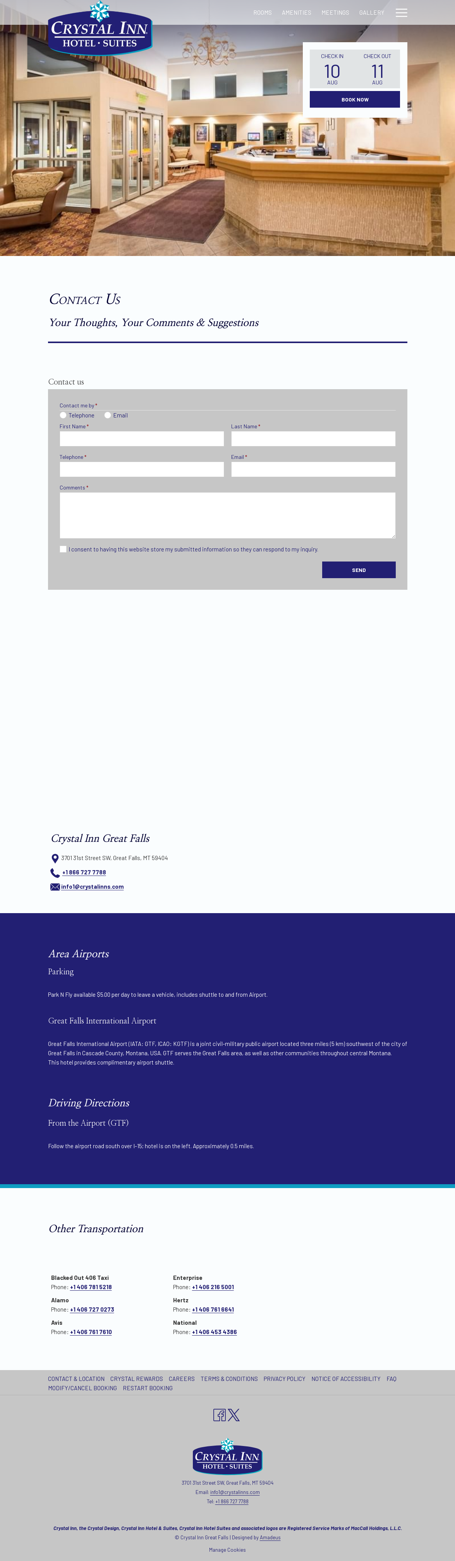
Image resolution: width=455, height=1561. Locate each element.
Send (359, 570)
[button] (332, 69)
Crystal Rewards (136, 1378)
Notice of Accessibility (346, 1378)
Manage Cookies (227, 1550)
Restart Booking (148, 1387)
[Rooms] (196, 12)
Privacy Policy (285, 1378)
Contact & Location (76, 1378)
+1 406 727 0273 (92, 1309)
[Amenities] (231, 12)
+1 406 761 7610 (91, 1331)
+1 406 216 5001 (213, 1286)
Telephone (73, 456)
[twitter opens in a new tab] (234, 1413)
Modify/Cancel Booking (82, 1387)
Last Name (245, 426)
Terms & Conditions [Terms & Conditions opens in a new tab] (230, 1378)
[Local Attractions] (357, 12)
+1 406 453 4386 (214, 1331)
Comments (74, 487)
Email (239, 456)
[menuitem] (77, 1378)
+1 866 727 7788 (84, 872)
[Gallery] (306, 12)
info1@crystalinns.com (92, 886)
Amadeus (270, 1537)
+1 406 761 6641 (213, 1309)
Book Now (355, 99)
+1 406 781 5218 (91, 1286)
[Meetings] (269, 12)
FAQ (391, 1378)
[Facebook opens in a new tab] (219, 1413)
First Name (74, 426)
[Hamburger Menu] (398, 12)
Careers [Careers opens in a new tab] (183, 1378)
